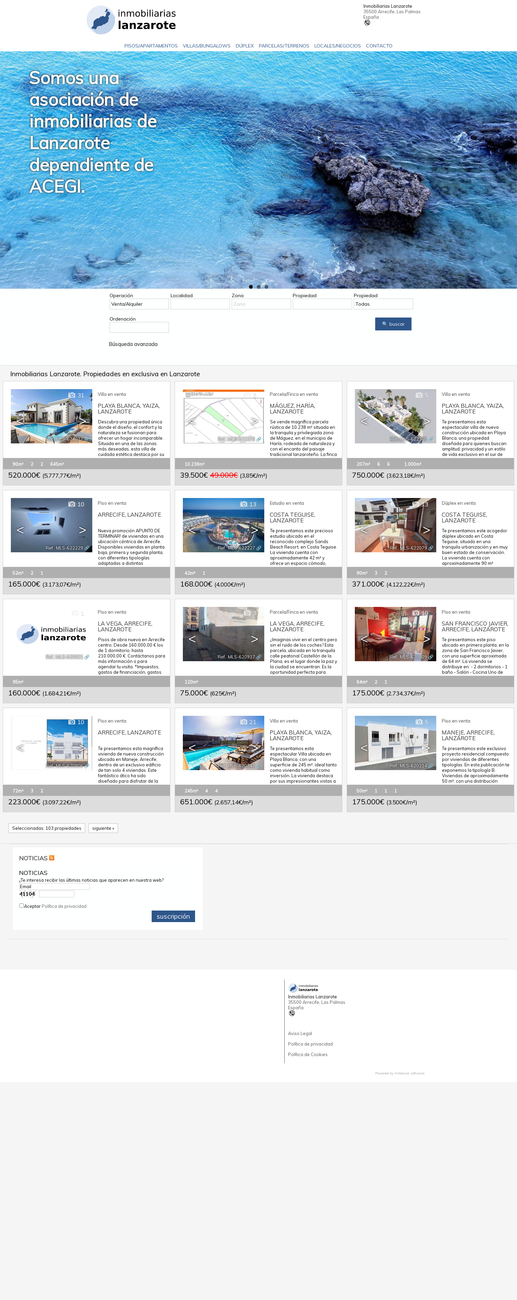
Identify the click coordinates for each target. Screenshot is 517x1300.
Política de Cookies (308, 1054)
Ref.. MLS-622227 (236, 548)
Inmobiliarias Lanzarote (387, 6)
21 (248, 722)
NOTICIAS (33, 858)
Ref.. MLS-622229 (64, 548)
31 (76, 395)
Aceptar (55, 906)
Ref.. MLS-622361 (408, 439)
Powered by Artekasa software (399, 1073)
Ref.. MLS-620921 (64, 656)
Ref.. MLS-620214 (408, 765)
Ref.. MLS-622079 (408, 548)
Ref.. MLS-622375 (236, 439)
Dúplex (245, 46)
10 (76, 504)
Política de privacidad (64, 906)
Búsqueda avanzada (133, 344)
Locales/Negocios (337, 46)
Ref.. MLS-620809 (408, 656)
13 (248, 504)
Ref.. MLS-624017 (64, 439)
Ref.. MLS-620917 (236, 656)
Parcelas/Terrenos (284, 46)
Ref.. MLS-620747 (236, 765)
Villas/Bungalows (207, 46)
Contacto (379, 46)
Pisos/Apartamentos (151, 46)
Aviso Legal (300, 1033)
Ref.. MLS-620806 (64, 765)
